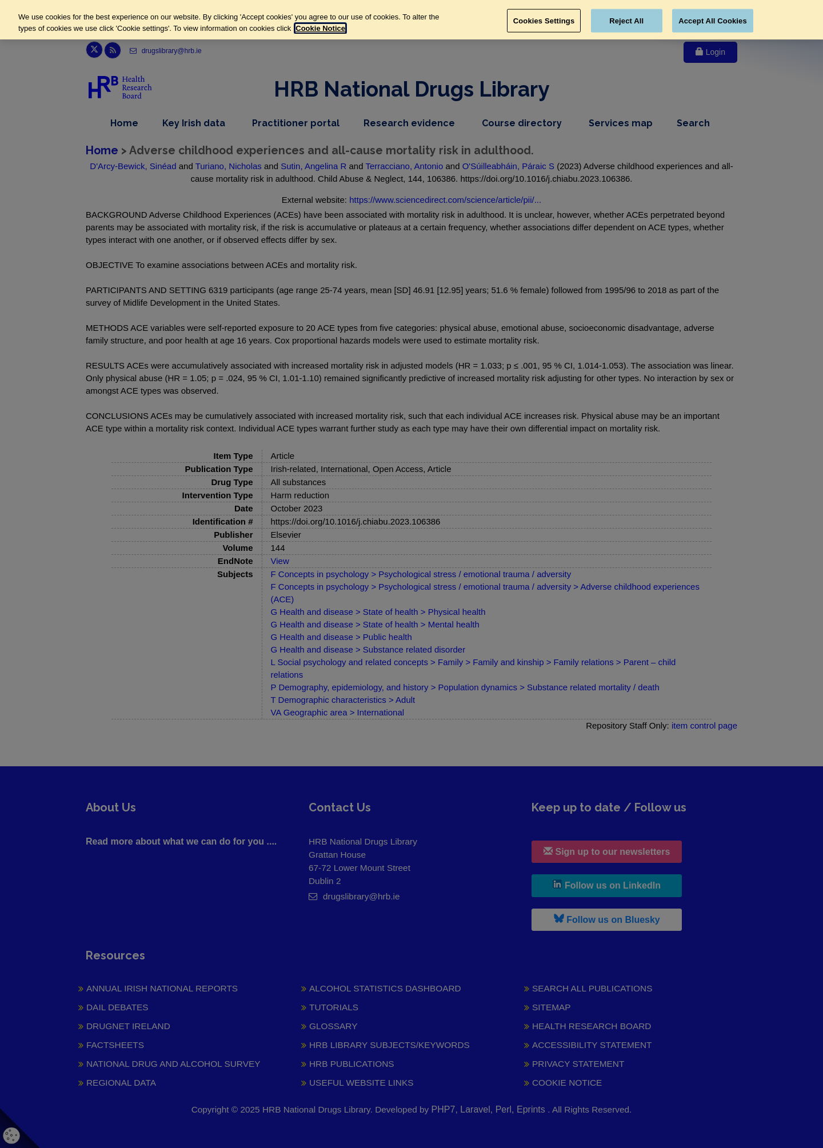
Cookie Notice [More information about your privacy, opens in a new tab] (320, 28)
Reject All (626, 20)
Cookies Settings (544, 20)
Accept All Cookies (712, 20)
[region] (411, 19)
